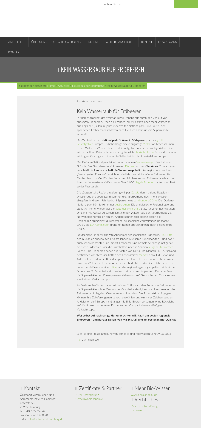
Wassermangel (145, 162)
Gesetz (135, 192)
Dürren (129, 166)
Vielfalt (147, 143)
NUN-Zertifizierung (87, 394)
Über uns (39, 41)
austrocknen (122, 204)
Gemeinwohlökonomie (89, 398)
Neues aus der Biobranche (88, 85)
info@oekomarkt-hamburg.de (45, 419)
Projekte (93, 41)
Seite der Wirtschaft (127, 208)
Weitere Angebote (121, 41)
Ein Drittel (167, 234)
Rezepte (147, 41)
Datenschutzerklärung (144, 406)
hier (79, 339)
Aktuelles (17, 41)
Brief (115, 267)
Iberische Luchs (144, 152)
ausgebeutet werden (160, 247)
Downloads (167, 41)
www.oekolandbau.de (144, 394)
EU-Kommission (99, 224)
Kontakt (14, 52)
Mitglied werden (67, 41)
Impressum (137, 410)
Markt (142, 254)
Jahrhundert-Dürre (145, 200)
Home (51, 85)
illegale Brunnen (144, 182)
